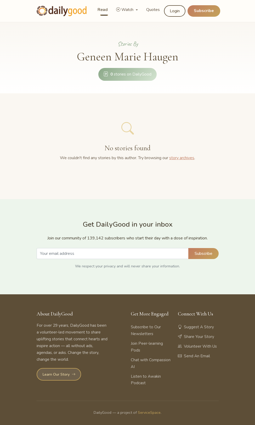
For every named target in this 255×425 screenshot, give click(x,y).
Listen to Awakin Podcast (146, 380)
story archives (181, 158)
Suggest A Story (196, 327)
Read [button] (103, 10)
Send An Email (194, 356)
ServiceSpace (149, 412)
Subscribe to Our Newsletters (146, 330)
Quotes (153, 10)
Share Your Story (196, 336)
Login (175, 11)
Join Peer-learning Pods (147, 347)
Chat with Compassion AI (151, 363)
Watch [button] (125, 10)
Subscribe (204, 11)
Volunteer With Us (197, 346)
